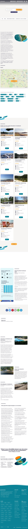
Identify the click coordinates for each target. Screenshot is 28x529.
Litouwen (9, 510)
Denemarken (2, 504)
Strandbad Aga (9, 467)
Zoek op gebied (5, 58)
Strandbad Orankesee (6, 137)
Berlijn (2, 138)
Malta (6, 512)
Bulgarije (9, 502)
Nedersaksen (2, 206)
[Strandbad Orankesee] (7, 132)
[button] (13, 1)
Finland (2, 506)
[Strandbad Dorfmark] (7, 200)
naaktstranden (19, 417)
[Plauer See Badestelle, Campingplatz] (21, 155)
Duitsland (7, 504)
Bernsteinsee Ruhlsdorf (24, 519)
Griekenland (9, 506)
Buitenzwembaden (6, 62)
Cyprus (2, 522)
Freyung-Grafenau (20, 184)
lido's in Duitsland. (6, 399)
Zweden (6, 516)
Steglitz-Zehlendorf (5, 184)
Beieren (16, 184)
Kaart (2, 18)
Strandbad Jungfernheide (23, 509)
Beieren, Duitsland (17, 508)
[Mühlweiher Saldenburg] (21, 178)
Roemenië (2, 516)
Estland (11, 504)
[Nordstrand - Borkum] (7, 155)
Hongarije (9, 520)
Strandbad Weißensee (24, 516)
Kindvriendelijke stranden (4, 416)
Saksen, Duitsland (17, 515)
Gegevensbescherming (18, 527)
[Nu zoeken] (19, 10)
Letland (5, 510)
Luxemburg (2, 512)
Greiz (19, 139)
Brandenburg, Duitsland (17, 514)
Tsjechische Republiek (3, 520)
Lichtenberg (4, 138)
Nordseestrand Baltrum (6, 228)
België (5, 502)
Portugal (9, 514)
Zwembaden (8, 61)
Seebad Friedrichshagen (24, 506)
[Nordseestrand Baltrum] (7, 223)
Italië (10, 508)
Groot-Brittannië (3, 508)
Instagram (7, 496)
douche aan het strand (17, 424)
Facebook (4, 496)
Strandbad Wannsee (5, 183)
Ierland (8, 508)
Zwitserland (10, 516)
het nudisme (20, 418)
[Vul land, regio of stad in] (11, 10)
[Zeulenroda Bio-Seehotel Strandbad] (21, 132)
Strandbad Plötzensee (4, 467)
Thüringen (16, 139)
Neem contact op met (17, 495)
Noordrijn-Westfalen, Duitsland (17, 511)
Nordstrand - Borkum (6, 159)
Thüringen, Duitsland (17, 517)
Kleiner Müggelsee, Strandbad (24, 511)
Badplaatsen (4, 61)
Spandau (18, 207)
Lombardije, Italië (17, 505)
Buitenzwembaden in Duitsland (11, 18)
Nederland (10, 512)
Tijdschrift (16, 491)
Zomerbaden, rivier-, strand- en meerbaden (21, 18)
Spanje (9, 518)
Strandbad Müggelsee (24, 513)
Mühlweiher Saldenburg (20, 183)
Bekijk (7, 148)
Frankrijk (6, 506)
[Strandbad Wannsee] (7, 178)
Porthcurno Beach (24, 503)
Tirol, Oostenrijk (16, 502)
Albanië (2, 502)
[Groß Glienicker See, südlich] (21, 200)
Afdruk (14, 527)
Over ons (16, 492)
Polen (6, 514)
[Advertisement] (14, 26)
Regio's (5, 18)
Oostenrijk (2, 514)
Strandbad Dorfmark (5, 205)
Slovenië (6, 518)
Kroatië (2, 510)
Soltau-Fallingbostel (7, 206)
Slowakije (2, 518)
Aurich (6, 229)
